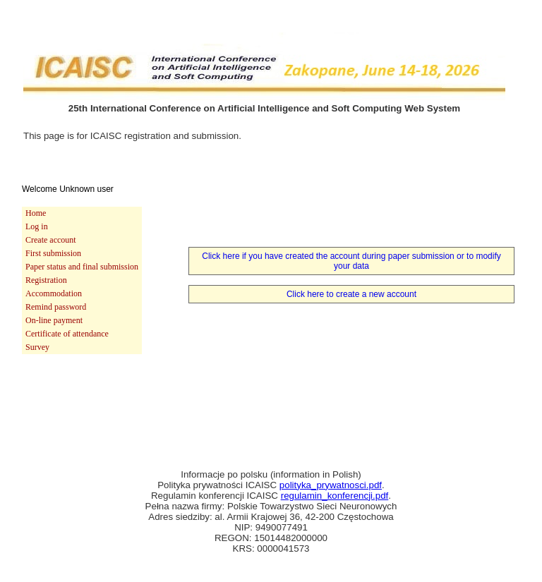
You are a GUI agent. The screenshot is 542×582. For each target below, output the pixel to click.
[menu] (82, 280)
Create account (50, 240)
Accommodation (53, 293)
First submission (53, 253)
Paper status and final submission (81, 267)
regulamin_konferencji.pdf (335, 495)
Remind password (55, 307)
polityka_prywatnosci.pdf (330, 485)
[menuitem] (82, 213)
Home (35, 213)
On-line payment (54, 320)
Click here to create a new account (351, 294)
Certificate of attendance (67, 334)
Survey (37, 347)
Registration (46, 280)
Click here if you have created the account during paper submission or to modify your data (351, 261)
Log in (36, 226)
